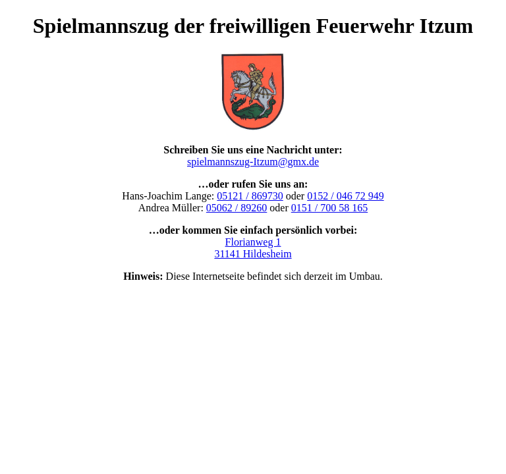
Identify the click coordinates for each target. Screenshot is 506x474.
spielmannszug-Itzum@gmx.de (253, 161)
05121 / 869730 (250, 195)
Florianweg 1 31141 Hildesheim (252, 247)
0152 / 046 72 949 (345, 195)
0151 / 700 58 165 (329, 207)
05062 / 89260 (236, 207)
